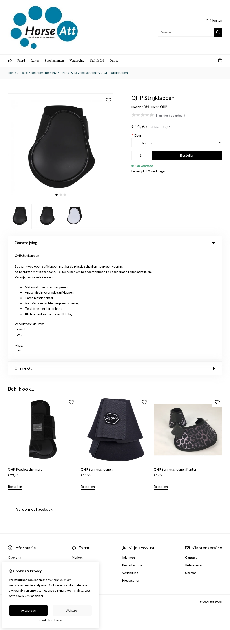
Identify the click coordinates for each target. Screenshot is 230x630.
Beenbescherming (44, 73)
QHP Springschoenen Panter (175, 360)
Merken (77, 448)
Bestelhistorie (132, 456)
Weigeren (72, 610)
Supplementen (54, 60)
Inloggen (128, 448)
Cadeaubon (80, 456)
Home (12, 73)
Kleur (136, 135)
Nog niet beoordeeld (170, 115)
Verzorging (76, 60)
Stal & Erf (97, 60)
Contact (191, 448)
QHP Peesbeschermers (25, 360)
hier (40, 596)
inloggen (214, 20)
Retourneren (194, 456)
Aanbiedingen (81, 463)
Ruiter (35, 60)
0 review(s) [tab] (115, 259)
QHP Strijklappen (116, 73)
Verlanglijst (130, 463)
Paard (21, 60)
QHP (163, 107)
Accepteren (28, 610)
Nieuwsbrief (130, 471)
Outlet (114, 60)
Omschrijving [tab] (115, 242)
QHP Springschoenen (97, 360)
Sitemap (191, 463)
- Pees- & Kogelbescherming (80, 73)
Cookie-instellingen (50, 620)
